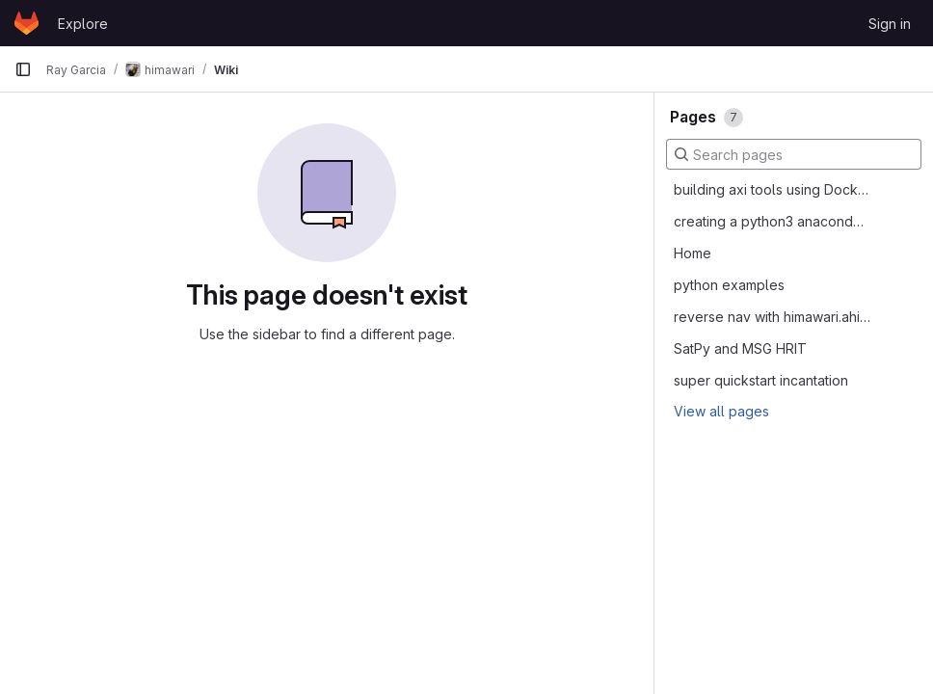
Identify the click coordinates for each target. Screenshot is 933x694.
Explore (83, 23)
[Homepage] (26, 23)
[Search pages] (793, 154)
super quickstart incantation (761, 380)
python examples (729, 285)
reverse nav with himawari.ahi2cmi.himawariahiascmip (772, 316)
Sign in (889, 23)
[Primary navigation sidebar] (23, 69)
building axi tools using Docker (772, 189)
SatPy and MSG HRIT (740, 348)
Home (692, 253)
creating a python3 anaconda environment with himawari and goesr (772, 221)
